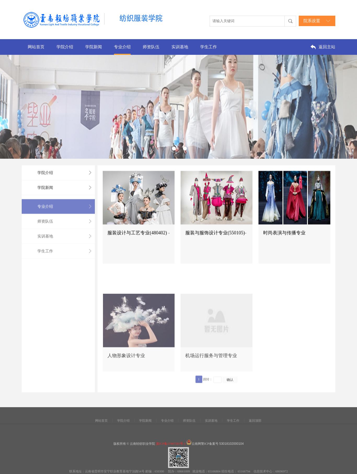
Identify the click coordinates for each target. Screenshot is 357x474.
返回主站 (327, 47)
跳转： (207, 391)
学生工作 (208, 47)
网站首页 (36, 47)
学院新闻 (93, 47)
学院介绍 (64, 47)
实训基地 (179, 47)
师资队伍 (151, 47)
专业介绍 (122, 47)
